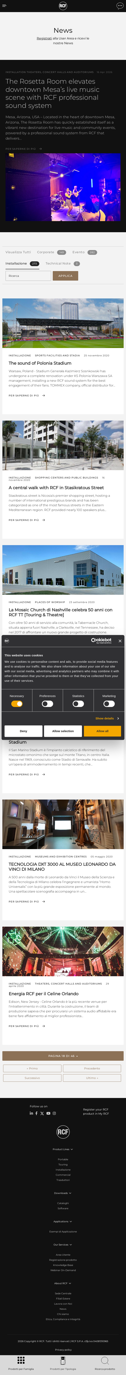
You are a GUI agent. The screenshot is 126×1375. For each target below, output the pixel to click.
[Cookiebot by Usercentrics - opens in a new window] (94, 641)
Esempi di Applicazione (63, 1231)
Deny (23, 731)
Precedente (92, 1068)
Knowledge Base (63, 1265)
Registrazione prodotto (63, 1259)
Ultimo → (92, 1078)
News (63, 1308)
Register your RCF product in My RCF (96, 1111)
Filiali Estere (63, 1298)
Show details (105, 718)
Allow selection (63, 731)
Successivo (32, 1078)
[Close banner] (120, 641)
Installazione (63, 1169)
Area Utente (63, 1254)
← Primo (32, 1068)
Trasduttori (63, 1179)
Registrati (44, 38)
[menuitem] (63, 1350)
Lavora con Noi (63, 1303)
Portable (63, 1159)
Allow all (102, 731)
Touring (63, 1164)
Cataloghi (63, 1203)
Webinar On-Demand (63, 1270)
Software (63, 1208)
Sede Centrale (63, 1293)
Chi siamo (63, 1314)
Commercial (63, 1174)
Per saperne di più (21, 149)
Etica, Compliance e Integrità (63, 1319)
